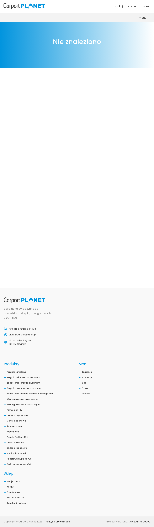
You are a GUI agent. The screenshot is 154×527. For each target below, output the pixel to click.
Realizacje (87, 371)
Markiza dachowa (16, 420)
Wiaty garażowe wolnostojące (23, 404)
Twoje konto (13, 481)
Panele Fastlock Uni (17, 437)
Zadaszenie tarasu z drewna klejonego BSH (30, 393)
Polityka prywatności (58, 521)
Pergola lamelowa (16, 371)
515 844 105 (29, 328)
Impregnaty (13, 431)
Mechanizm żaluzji (16, 453)
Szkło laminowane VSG (19, 464)
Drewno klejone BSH (17, 415)
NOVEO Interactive (139, 521)
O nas (85, 388)
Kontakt (86, 393)
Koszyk (10, 486)
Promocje (87, 377)
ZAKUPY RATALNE (15, 497)
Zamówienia (13, 492)
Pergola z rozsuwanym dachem (24, 388)
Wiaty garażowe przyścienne (22, 399)
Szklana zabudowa (17, 447)
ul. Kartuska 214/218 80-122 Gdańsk (20, 342)
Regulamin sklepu (16, 503)
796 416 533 (15, 328)
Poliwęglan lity (14, 409)
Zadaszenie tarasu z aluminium (23, 382)
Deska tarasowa (16, 442)
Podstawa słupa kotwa (19, 458)
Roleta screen (14, 426)
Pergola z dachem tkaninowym (23, 377)
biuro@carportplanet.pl (22, 334)
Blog (84, 382)
